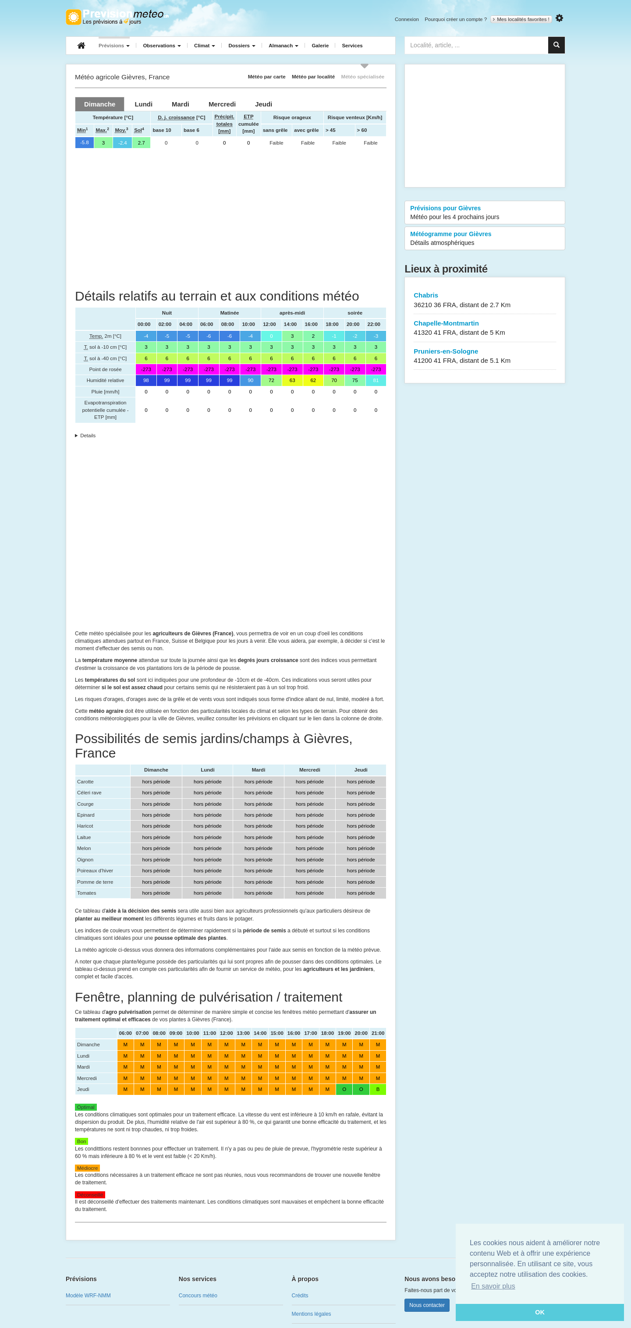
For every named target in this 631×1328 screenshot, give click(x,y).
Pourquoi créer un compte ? (456, 19)
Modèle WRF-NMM (88, 1296)
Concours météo (198, 1296)
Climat (204, 45)
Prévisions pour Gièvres (485, 213)
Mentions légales (311, 1314)
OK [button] (540, 1312)
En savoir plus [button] (493, 1286)
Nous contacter (427, 1305)
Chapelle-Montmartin (485, 328)
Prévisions (114, 45)
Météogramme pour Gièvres (485, 238)
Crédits (300, 1296)
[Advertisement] (230, 218)
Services (352, 45)
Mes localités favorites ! (521, 19)
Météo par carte (267, 76)
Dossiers (241, 45)
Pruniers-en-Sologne (485, 356)
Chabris (485, 300)
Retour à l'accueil (117, 17)
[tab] (99, 104)
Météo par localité (313, 76)
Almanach (283, 45)
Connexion (407, 19)
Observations (162, 45)
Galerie (320, 45)
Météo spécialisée (362, 76)
